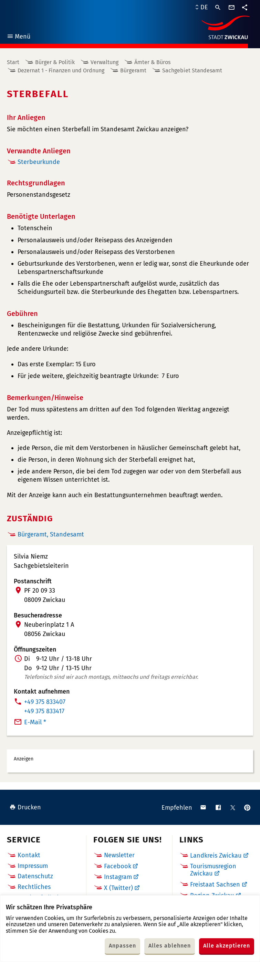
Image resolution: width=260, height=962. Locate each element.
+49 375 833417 (44, 711)
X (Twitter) (118, 888)
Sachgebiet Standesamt (192, 70)
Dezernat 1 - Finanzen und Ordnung (61, 70)
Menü (18, 37)
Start (13, 62)
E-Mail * (35, 722)
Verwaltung (104, 62)
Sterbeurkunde (39, 162)
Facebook (117, 866)
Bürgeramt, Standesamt (51, 534)
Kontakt (29, 855)
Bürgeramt (133, 70)
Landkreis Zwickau (215, 855)
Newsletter (119, 855)
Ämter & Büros (152, 62)
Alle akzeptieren (226, 945)
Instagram (118, 877)
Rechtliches (34, 887)
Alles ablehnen (169, 945)
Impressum (33, 866)
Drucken (25, 807)
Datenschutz (35, 876)
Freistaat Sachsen (215, 884)
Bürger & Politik (55, 62)
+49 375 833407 (44, 702)
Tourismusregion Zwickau (213, 870)
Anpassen (122, 945)
